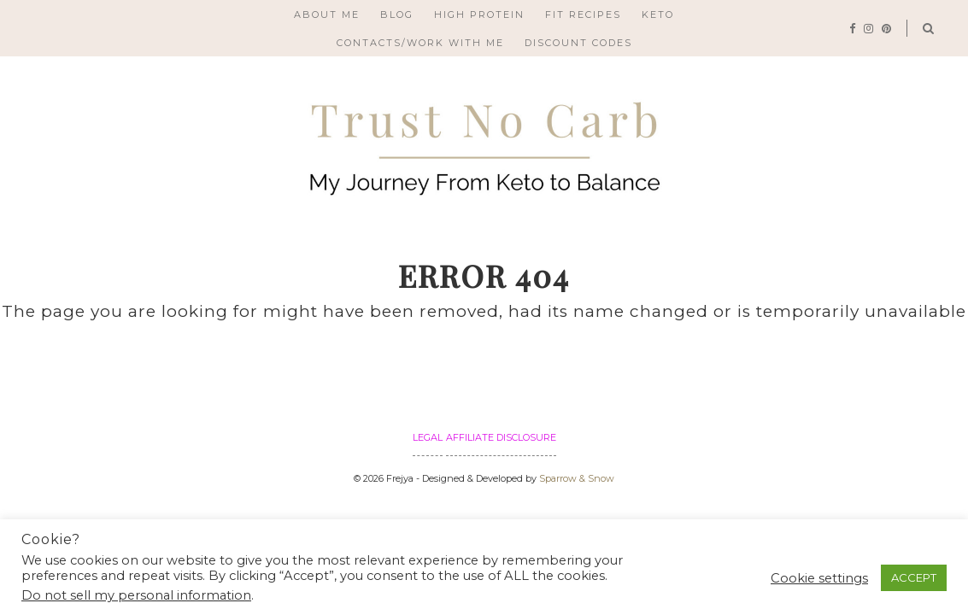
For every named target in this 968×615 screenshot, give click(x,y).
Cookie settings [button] (819, 578)
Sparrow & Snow (576, 478)
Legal (428, 437)
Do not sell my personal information (136, 595)
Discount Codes (578, 43)
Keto (658, 14)
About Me (327, 14)
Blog (397, 14)
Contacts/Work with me (420, 43)
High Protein (479, 14)
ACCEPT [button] (913, 577)
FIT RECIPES (583, 14)
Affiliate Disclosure (501, 437)
